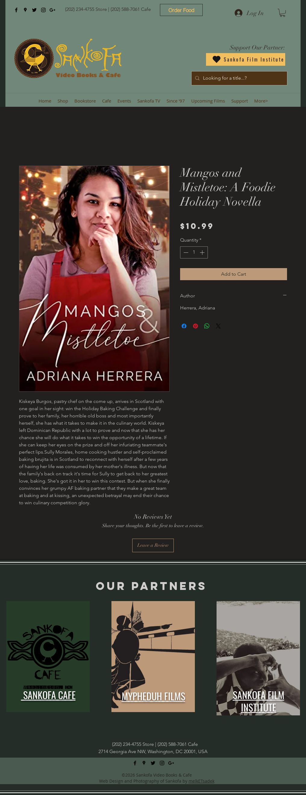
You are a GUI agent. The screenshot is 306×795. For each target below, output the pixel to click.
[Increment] (202, 252)
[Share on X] (218, 326)
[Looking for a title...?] (238, 78)
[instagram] (43, 10)
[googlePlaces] (25, 10)
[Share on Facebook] (184, 326)
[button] (282, 13)
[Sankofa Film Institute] (245, 59)
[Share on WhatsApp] (207, 326)
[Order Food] (181, 10)
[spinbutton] (193, 252)
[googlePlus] (52, 10)
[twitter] (34, 10)
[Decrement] (185, 252)
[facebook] (16, 10)
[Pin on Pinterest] (195, 326)
